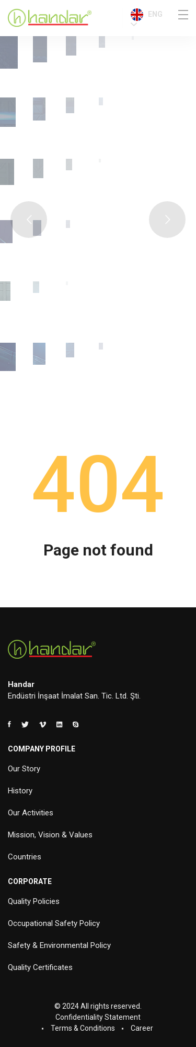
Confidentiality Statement (98, 1017)
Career (142, 1028)
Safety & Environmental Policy (59, 945)
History (20, 790)
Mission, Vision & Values (50, 834)
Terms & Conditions (83, 1028)
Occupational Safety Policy (54, 923)
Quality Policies (34, 901)
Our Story (24, 768)
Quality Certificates (40, 967)
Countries (24, 856)
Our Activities (30, 812)
